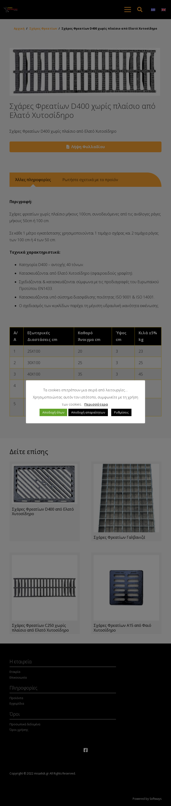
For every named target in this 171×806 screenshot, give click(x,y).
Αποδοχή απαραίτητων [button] (88, 412)
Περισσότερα (96, 404)
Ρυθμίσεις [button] (121, 412)
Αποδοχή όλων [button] (53, 412)
